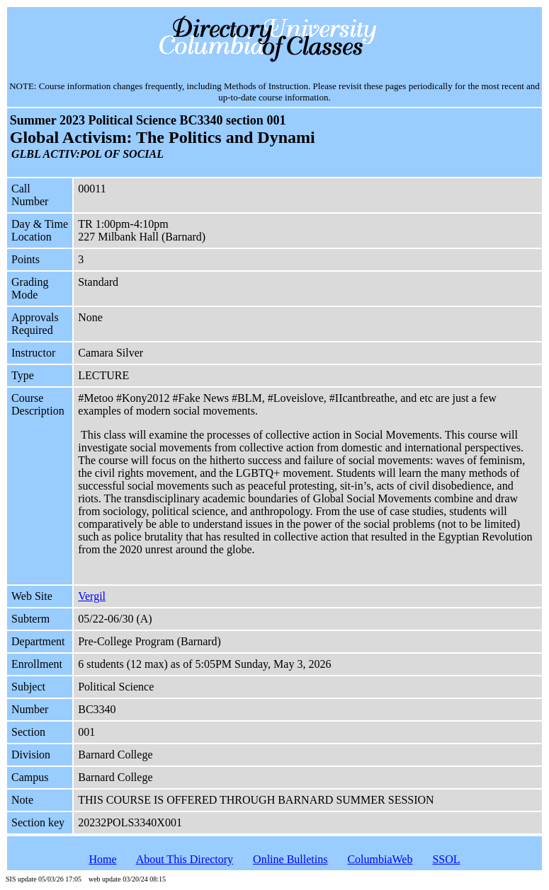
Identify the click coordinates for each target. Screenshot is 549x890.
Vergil (92, 596)
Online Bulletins (290, 859)
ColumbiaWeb (379, 859)
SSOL (446, 859)
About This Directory (184, 859)
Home (102, 859)
